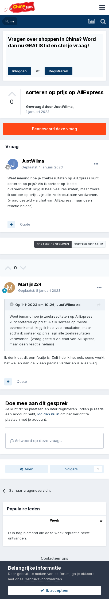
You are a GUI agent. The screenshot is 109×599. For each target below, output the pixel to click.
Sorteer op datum (88, 244)
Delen (26, 469)
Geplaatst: (42, 167)
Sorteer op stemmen (53, 244)
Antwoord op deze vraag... (36, 440)
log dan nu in (48, 414)
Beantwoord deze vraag (54, 129)
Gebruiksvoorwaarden (43, 579)
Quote (25, 224)
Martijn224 (29, 284)
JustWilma (63, 106)
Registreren (58, 71)
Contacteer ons (54, 558)
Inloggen (19, 71)
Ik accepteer (54, 590)
